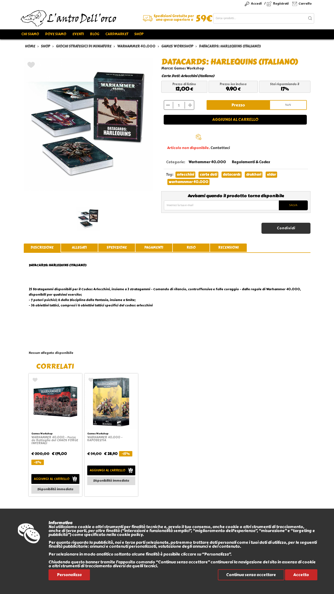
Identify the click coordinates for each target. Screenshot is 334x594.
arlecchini (185, 174)
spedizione (117, 247)
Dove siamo (55, 34)
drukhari (253, 174)
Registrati (281, 3)
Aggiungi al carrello (235, 119)
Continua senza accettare (251, 575)
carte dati (208, 174)
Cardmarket (116, 34)
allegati (79, 247)
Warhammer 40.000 (207, 162)
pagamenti (153, 247)
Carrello (305, 3)
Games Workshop (189, 68)
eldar (271, 174)
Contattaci (220, 148)
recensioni (228, 247)
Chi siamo (30, 34)
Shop (138, 34)
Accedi (256, 3)
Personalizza (69, 575)
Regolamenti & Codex (251, 162)
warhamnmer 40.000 (188, 182)
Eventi (78, 34)
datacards (231, 174)
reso (191, 247)
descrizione (42, 247)
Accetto (301, 575)
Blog (94, 34)
